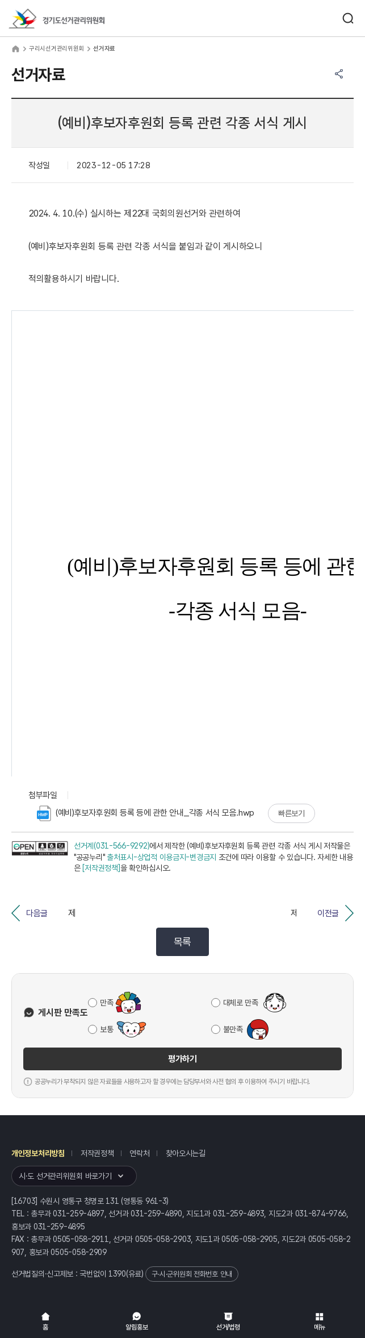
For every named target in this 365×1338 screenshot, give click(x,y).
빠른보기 (291, 813)
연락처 (139, 1153)
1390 (117, 1273)
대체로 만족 (240, 1002)
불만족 (233, 1029)
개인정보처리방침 (38, 1153)
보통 (106, 1029)
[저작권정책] (101, 867)
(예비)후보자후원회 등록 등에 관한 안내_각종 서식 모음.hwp (145, 813)
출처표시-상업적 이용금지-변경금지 (161, 857)
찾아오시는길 (185, 1153)
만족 (106, 1002)
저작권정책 (97, 1153)
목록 (182, 942)
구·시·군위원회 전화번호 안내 (192, 1274)
